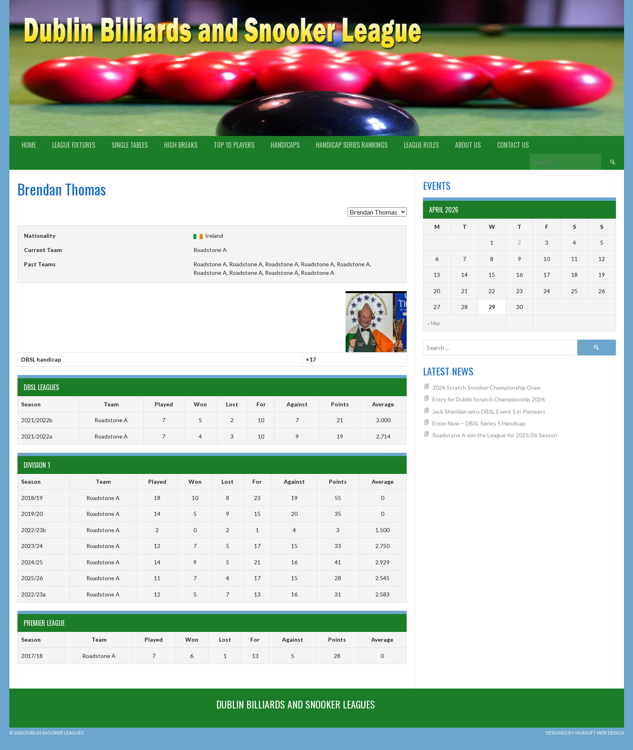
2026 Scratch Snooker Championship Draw (486, 387)
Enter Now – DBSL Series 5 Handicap (479, 423)
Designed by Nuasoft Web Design (584, 732)
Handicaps (285, 145)
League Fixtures (73, 145)
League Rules (421, 145)
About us (468, 145)
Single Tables (130, 145)
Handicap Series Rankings (352, 145)
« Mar (433, 323)
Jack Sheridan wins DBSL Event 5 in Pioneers (488, 411)
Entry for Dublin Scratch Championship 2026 (488, 399)
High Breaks (180, 145)
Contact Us (513, 145)
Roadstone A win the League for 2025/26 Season (494, 435)
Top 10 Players (234, 145)
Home (29, 145)
